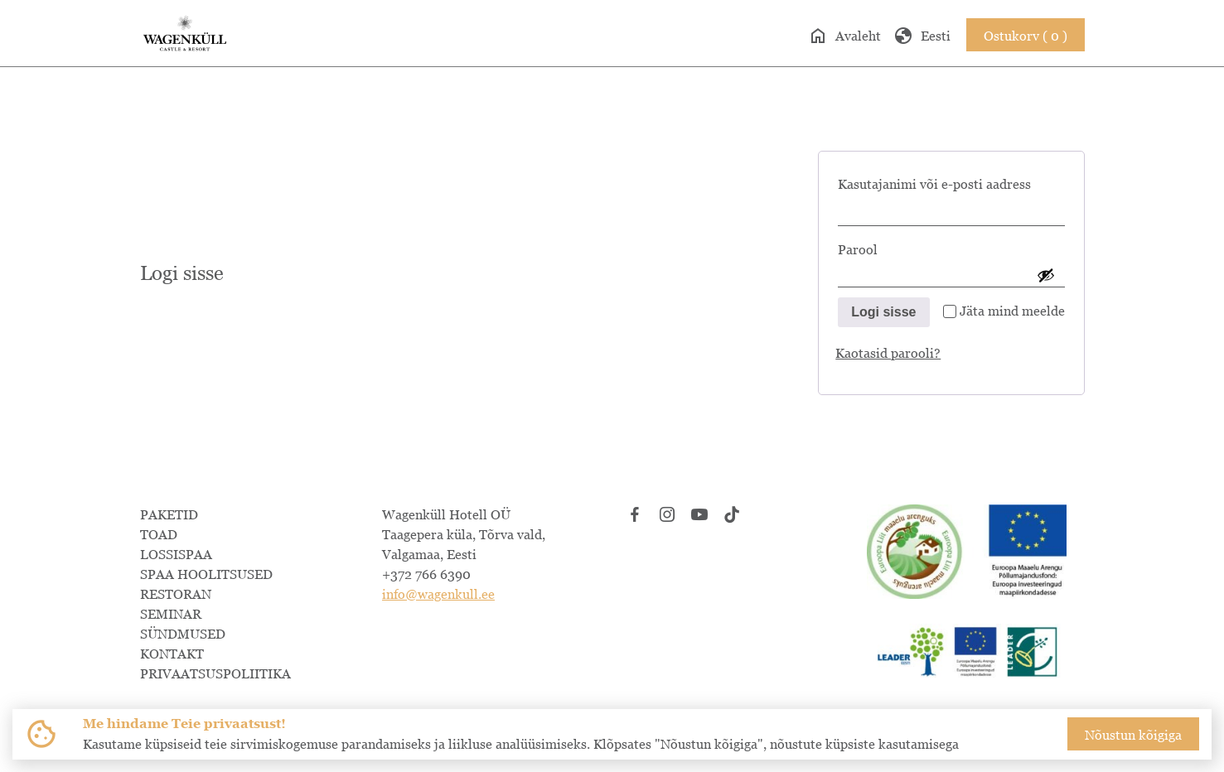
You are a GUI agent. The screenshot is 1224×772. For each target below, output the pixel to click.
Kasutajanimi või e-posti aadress (951, 181)
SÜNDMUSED (182, 633)
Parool (884, 246)
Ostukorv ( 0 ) (1025, 35)
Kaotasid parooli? (888, 352)
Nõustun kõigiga (1133, 734)
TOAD (158, 534)
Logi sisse (883, 312)
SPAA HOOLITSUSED (206, 574)
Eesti (922, 35)
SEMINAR (170, 613)
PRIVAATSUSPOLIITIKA (215, 673)
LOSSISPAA (176, 554)
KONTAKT (172, 653)
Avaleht (844, 35)
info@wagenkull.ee (438, 593)
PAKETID (169, 514)
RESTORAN (175, 593)
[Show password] (1046, 275)
